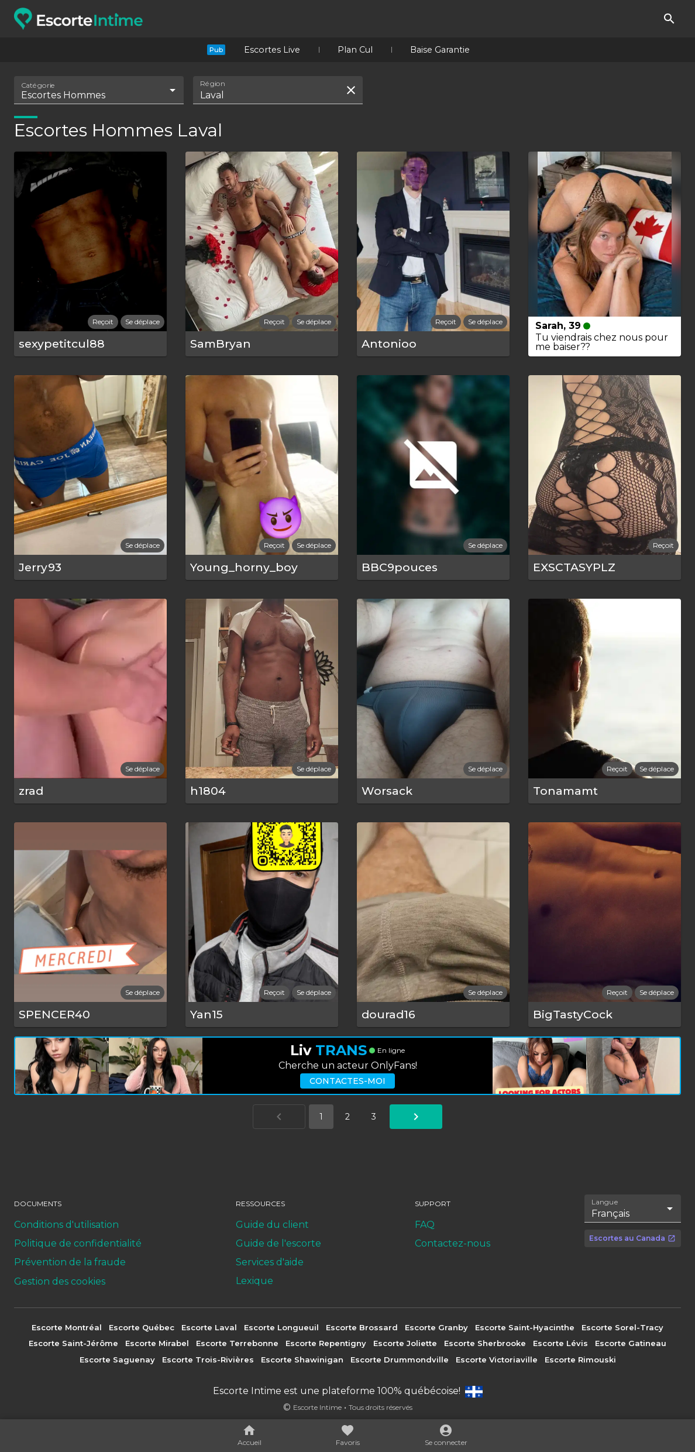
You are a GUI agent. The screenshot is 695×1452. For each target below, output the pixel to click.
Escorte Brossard (362, 1327)
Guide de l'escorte (278, 1243)
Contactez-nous (452, 1243)
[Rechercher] (669, 18)
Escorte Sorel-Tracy (622, 1327)
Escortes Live (272, 49)
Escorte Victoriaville (497, 1359)
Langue (605, 1202)
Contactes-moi (347, 1081)
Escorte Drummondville (399, 1359)
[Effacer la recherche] (351, 90)
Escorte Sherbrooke (485, 1343)
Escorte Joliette (405, 1343)
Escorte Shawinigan (302, 1359)
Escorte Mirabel (157, 1343)
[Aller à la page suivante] (416, 1116)
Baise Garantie (440, 49)
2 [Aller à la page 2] (347, 1116)
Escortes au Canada (632, 1238)
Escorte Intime (317, 1407)
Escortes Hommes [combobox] (63, 95)
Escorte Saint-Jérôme (73, 1343)
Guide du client (272, 1224)
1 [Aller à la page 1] (321, 1116)
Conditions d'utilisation (66, 1224)
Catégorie (38, 85)
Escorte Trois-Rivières (208, 1359)
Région (212, 84)
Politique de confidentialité (78, 1243)
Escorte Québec (141, 1327)
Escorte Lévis (560, 1343)
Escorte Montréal (67, 1327)
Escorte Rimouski (580, 1359)
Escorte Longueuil (281, 1327)
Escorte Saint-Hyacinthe (524, 1327)
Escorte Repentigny (325, 1343)
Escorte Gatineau (630, 1343)
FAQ (425, 1224)
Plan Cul (355, 49)
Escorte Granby (436, 1327)
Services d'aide (270, 1262)
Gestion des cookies (59, 1281)
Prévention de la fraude (70, 1262)
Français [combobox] (610, 1213)
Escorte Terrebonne (237, 1343)
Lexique (254, 1280)
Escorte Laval (209, 1327)
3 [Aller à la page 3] (373, 1116)
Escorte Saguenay (117, 1359)
